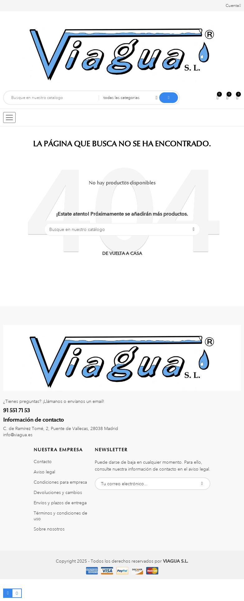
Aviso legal (44, 472)
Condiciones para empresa (60, 482)
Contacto (43, 461)
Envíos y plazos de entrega (60, 503)
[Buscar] (122, 229)
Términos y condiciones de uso (60, 515)
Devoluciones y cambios (58, 492)
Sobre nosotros (49, 529)
